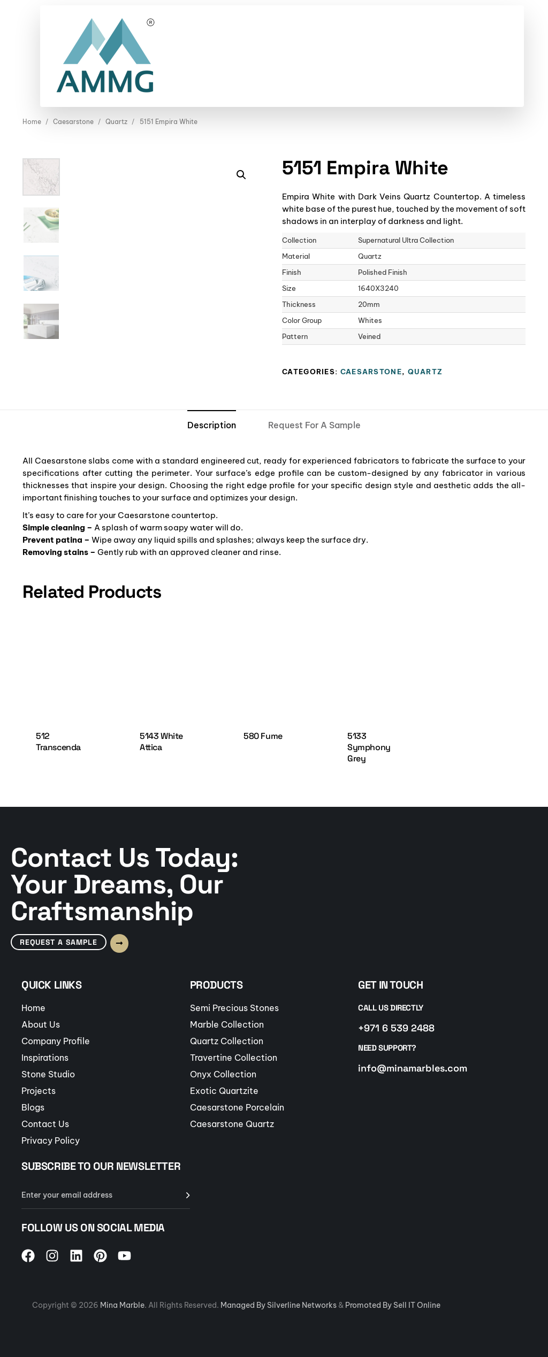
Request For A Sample (314, 425)
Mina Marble (122, 1305)
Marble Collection (227, 1024)
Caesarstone (73, 122)
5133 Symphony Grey (369, 747)
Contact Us (45, 1124)
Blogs (32, 1107)
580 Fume (263, 736)
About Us (40, 1024)
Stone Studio (48, 1074)
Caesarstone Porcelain (237, 1107)
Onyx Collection (223, 1074)
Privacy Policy (50, 1140)
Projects (38, 1090)
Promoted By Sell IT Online (392, 1305)
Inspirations (44, 1057)
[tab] (211, 425)
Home (31, 122)
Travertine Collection (233, 1057)
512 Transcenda (58, 741)
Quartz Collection (226, 1041)
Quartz (116, 122)
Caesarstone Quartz (232, 1124)
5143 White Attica (161, 741)
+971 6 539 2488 (396, 1028)
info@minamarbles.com (412, 1068)
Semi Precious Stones (234, 1008)
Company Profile (55, 1041)
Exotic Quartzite (224, 1090)
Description (211, 425)
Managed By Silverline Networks (278, 1305)
